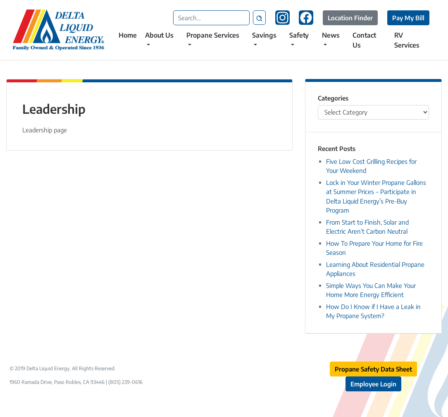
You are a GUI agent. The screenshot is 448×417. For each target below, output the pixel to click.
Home (128, 35)
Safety (299, 35)
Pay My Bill (408, 18)
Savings (264, 35)
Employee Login (373, 384)
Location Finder (350, 18)
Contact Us (364, 40)
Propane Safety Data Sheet (373, 369)
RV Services (406, 40)
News (331, 35)
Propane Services (212, 35)
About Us (159, 35)
